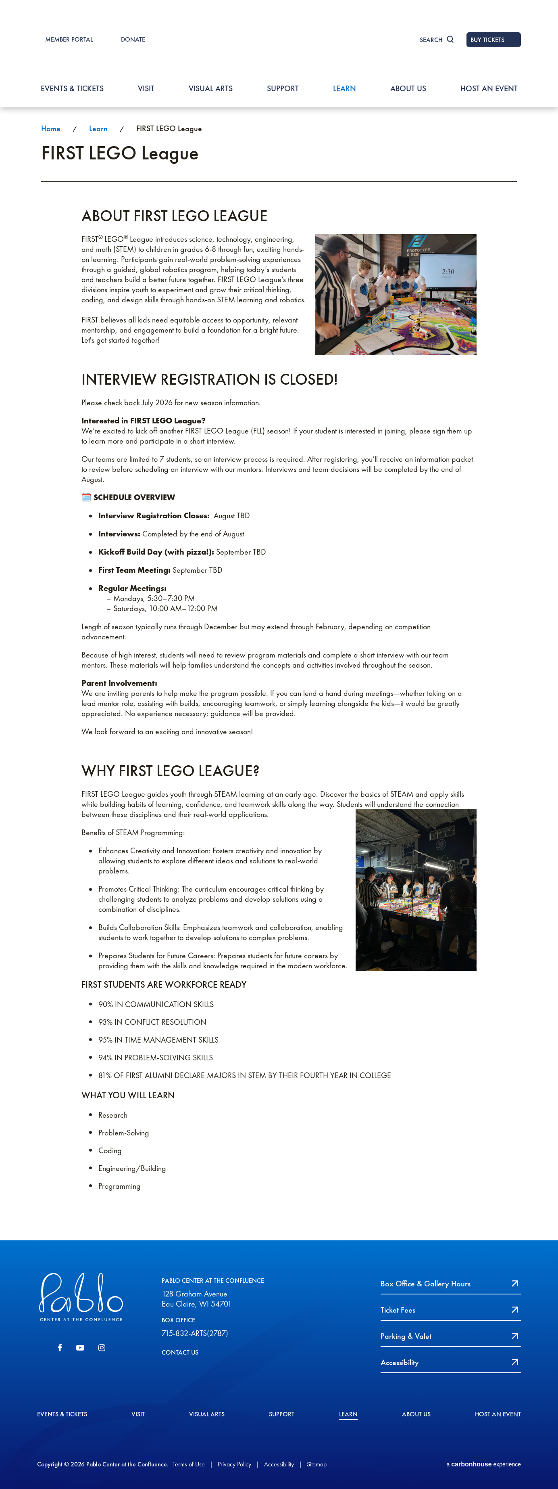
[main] (279, 673)
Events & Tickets (72, 88)
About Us (408, 88)
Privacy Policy (234, 1464)
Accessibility (279, 1464)
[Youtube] (80, 1348)
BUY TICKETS (487, 40)
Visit (146, 88)
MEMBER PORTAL (69, 39)
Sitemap (317, 1464)
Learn (344, 88)
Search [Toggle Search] (431, 40)
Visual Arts (211, 88)
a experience (483, 1464)
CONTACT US (180, 1352)
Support (283, 88)
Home (50, 128)
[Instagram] (101, 1348)
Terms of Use (189, 1464)
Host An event (489, 88)
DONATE (133, 39)
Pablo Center (279, 41)
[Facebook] (60, 1348)
